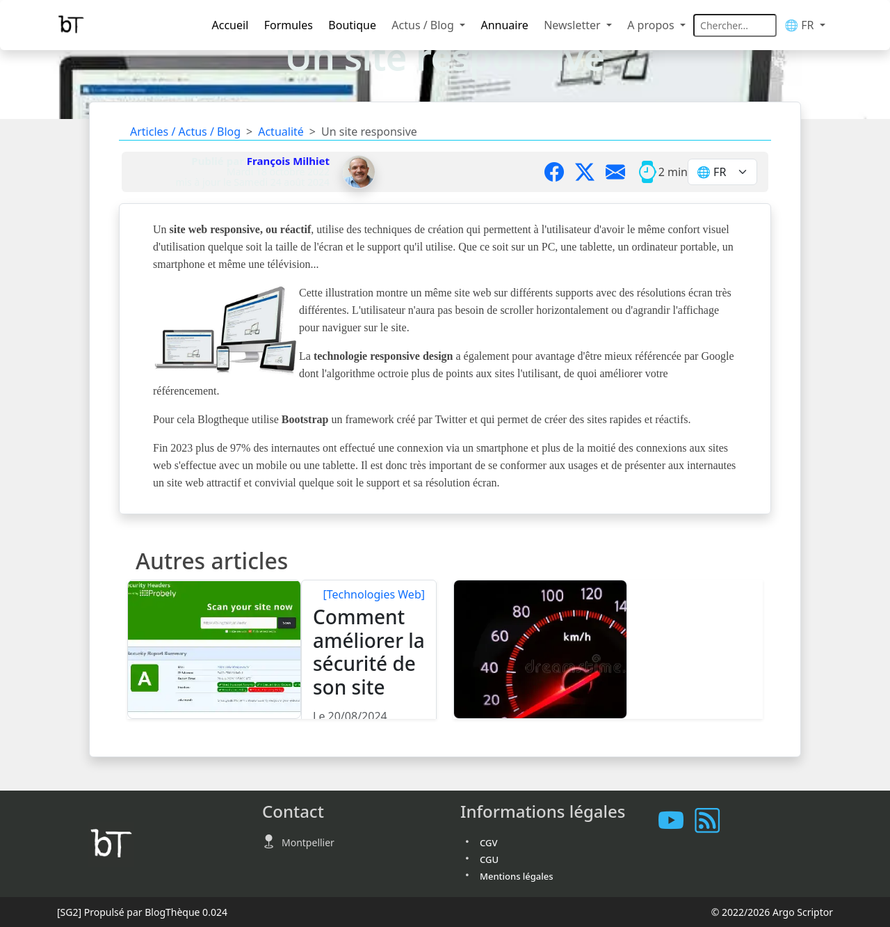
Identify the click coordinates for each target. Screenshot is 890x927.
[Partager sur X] (590, 172)
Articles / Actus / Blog (185, 131)
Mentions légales (516, 876)
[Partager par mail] (621, 172)
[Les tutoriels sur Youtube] (676, 820)
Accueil (230, 25)
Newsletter (574, 25)
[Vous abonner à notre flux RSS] (713, 820)
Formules (288, 25)
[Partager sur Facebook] (559, 172)
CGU (489, 859)
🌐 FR (800, 25)
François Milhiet (288, 161)
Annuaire (504, 25)
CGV (488, 843)
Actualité (281, 131)
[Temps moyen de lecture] (647, 172)
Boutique (352, 25)
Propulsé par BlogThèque (142, 912)
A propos (652, 25)
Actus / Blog (424, 25)
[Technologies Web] (374, 594)
